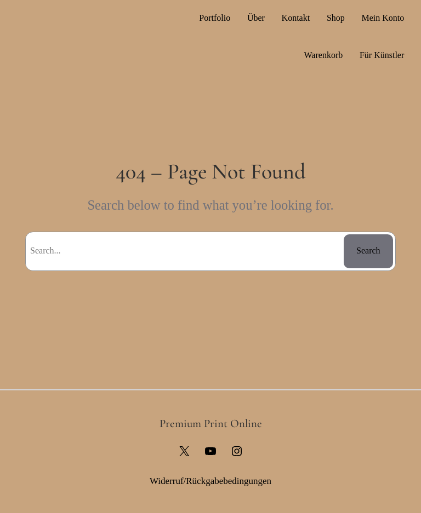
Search (368, 250)
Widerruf (167, 481)
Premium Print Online (211, 423)
